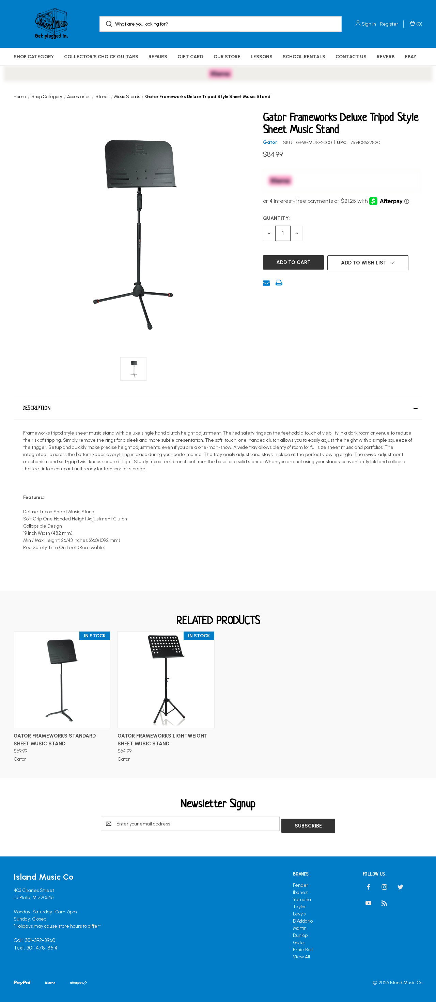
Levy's (299, 912)
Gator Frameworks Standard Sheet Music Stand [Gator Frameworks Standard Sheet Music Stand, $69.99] (55, 740)
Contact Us (351, 57)
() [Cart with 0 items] (416, 23)
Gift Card (190, 57)
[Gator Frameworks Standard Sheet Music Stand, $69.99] (62, 680)
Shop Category (34, 57)
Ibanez (300, 890)
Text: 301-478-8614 (36, 946)
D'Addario (303, 919)
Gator (299, 940)
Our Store (227, 57)
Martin (300, 926)
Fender (300, 883)
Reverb (386, 57)
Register (389, 24)
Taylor (299, 905)
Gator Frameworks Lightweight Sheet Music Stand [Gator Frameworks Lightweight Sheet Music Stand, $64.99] (162, 740)
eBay (410, 57)
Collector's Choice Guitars (101, 57)
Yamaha (302, 897)
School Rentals (304, 57)
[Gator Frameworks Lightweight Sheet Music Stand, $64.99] (166, 680)
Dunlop (300, 933)
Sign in (369, 24)
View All (301, 955)
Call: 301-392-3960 (34, 939)
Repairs (158, 57)
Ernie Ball (303, 948)
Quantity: (276, 218)
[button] (218, 408)
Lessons (261, 57)
